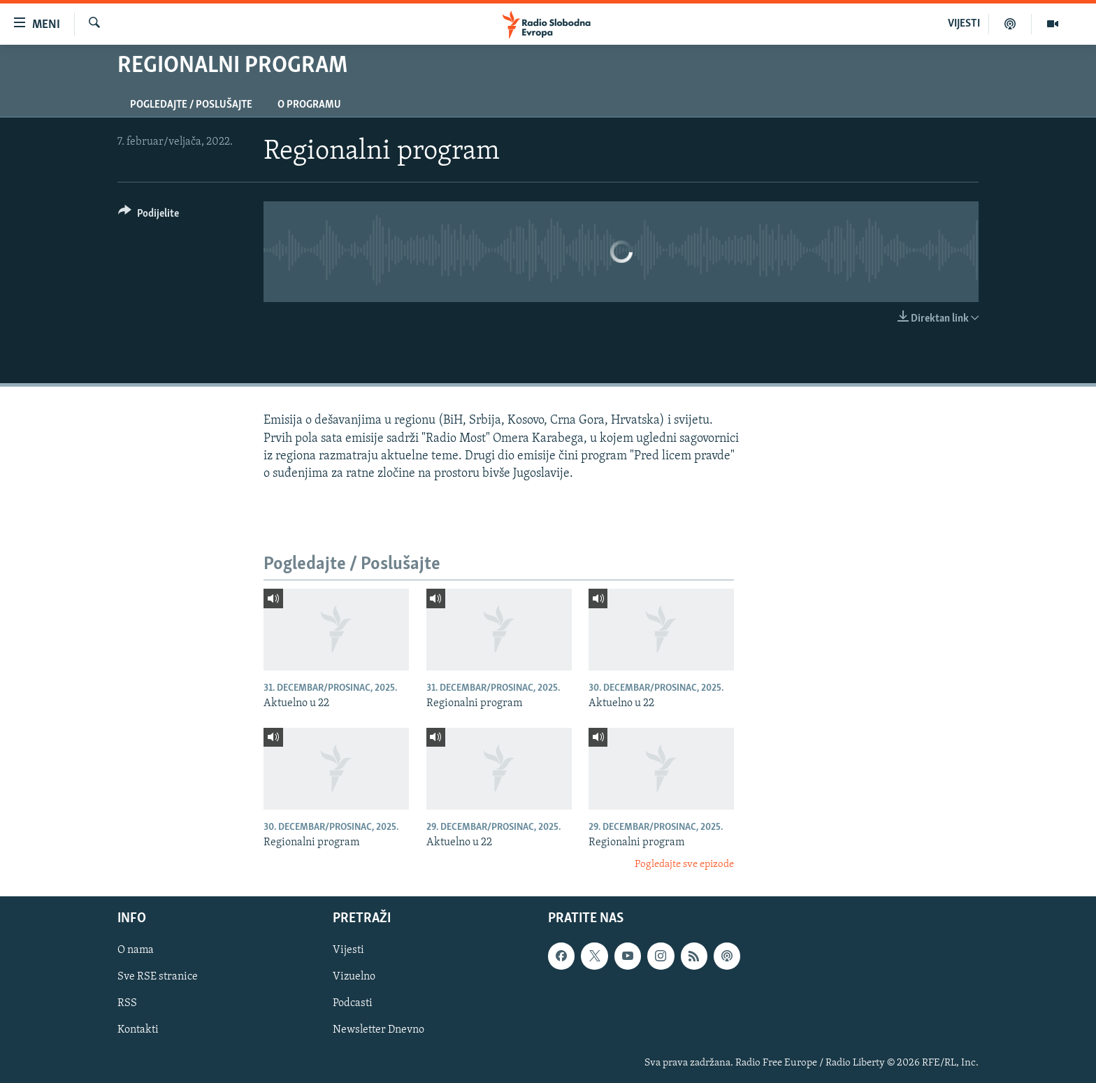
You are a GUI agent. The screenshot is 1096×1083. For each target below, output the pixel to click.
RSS (127, 1003)
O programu (309, 104)
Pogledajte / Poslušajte (191, 104)
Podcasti (353, 1003)
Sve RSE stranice (157, 976)
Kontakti (138, 1029)
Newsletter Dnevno (378, 1029)
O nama (135, 950)
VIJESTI (964, 23)
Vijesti (348, 950)
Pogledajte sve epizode (684, 864)
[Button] (148, 215)
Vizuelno (354, 976)
